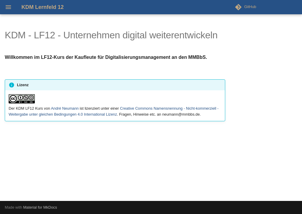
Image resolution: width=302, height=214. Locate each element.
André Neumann (65, 108)
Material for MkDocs (40, 207)
